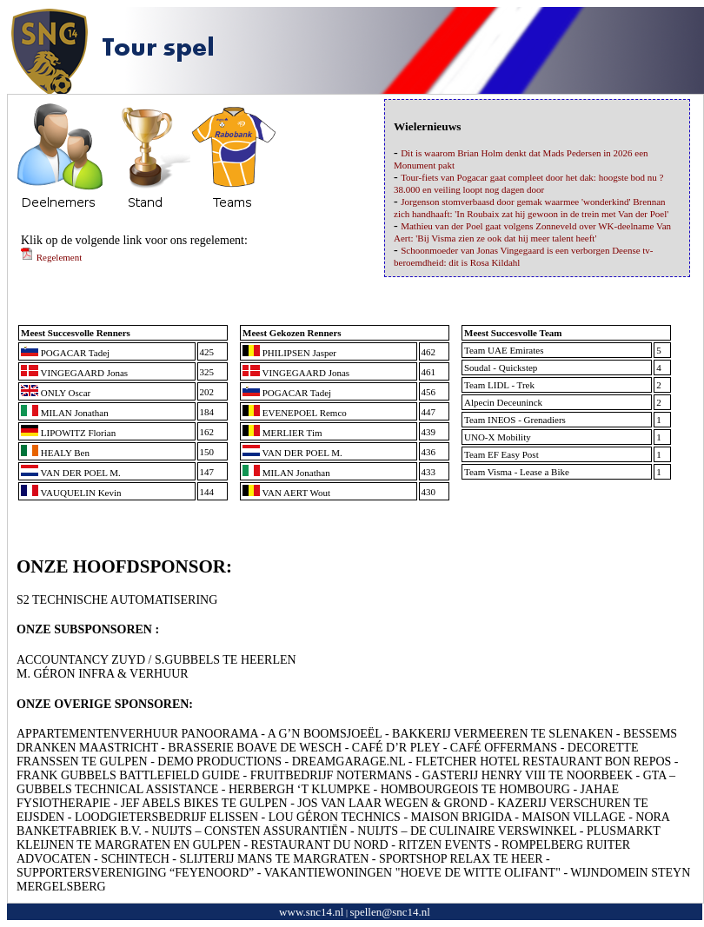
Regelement (51, 257)
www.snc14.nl (311, 911)
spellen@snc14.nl (389, 911)
